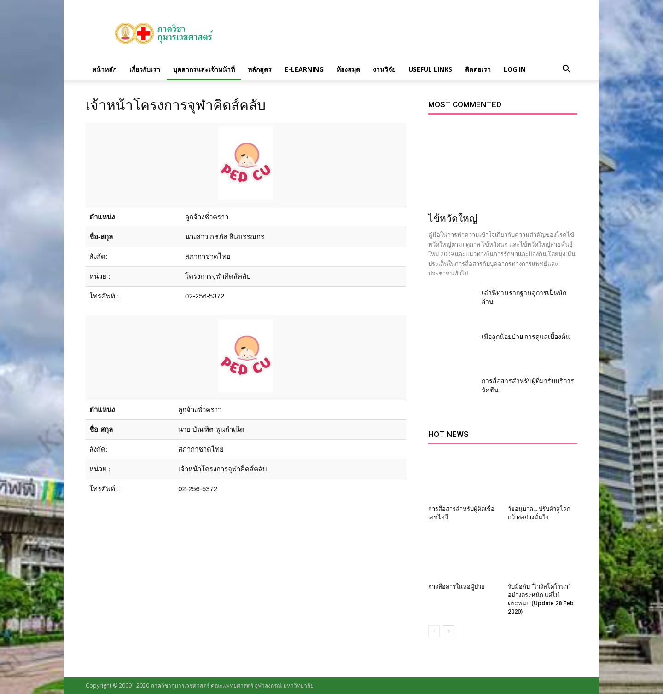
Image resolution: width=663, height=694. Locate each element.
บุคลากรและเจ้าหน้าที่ (204, 69)
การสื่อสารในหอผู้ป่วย (456, 586)
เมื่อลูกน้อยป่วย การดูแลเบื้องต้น (526, 336)
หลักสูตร (260, 69)
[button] (566, 69)
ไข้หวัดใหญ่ (452, 218)
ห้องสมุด (348, 69)
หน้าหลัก (104, 69)
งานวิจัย (384, 69)
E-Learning (304, 69)
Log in (515, 69)
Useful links (430, 69)
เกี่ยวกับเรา (144, 69)
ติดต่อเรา (478, 69)
